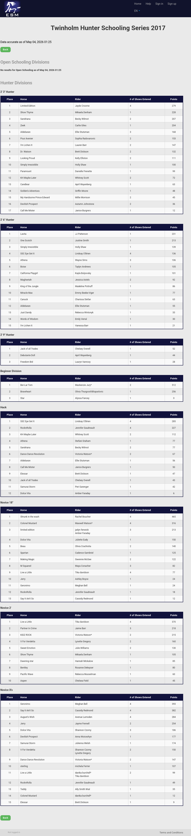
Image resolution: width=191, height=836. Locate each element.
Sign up (172, 3)
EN (137, 10)
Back (5, 49)
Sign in (159, 3)
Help (148, 3)
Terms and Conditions (171, 832)
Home (137, 3)
